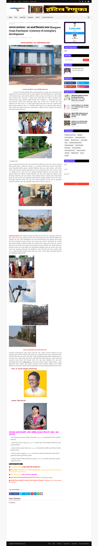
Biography (79, 135)
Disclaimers (26, 1)
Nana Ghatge (84, 140)
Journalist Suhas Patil (15, 37)
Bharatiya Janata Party (70, 135)
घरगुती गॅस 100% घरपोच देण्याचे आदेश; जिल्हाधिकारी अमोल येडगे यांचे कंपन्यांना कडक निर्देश (79, 123)
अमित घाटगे (67, 153)
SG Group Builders (76, 147)
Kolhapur (67, 140)
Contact (19, 1)
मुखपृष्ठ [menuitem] (10, 17)
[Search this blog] (73, 60)
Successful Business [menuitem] (47, 17)
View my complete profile (77, 70)
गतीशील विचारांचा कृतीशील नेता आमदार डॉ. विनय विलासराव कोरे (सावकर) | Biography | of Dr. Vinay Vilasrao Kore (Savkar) (35, 481)
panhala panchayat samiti (75, 142)
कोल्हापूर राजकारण (74, 153)
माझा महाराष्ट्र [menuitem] (22, 17)
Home (10, 1)
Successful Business (70, 150)
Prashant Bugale (79, 145)
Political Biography (69, 145)
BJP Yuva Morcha (69, 137)
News (66, 142)
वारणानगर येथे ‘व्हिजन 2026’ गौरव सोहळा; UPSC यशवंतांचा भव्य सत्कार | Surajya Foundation (80, 107)
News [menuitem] (15, 17)
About (14, 1)
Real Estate (67, 147)
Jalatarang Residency (80, 137)
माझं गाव (14, 22)
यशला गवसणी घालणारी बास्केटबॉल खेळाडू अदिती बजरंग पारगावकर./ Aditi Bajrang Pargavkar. (32, 477)
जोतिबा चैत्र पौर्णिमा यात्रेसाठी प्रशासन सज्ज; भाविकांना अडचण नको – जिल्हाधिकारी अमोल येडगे (79, 115)
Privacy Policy (33, 1)
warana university (81, 150)
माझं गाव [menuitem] (38, 17)
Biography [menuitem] (30, 17)
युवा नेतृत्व (67, 155)
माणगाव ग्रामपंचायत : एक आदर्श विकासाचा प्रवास (35, 89)
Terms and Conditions (84, 543)
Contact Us (59, 543)
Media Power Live (75, 140)
